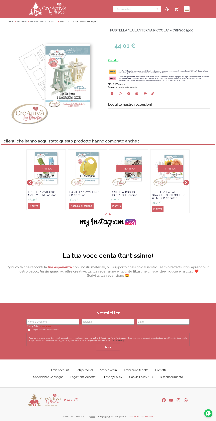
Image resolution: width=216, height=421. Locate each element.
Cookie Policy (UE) (141, 377)
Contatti (160, 370)
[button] (112, 93)
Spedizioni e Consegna (48, 377)
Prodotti (21, 22)
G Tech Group (132, 417)
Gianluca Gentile (146, 417)
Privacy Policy (118, 341)
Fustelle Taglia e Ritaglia (43, 22)
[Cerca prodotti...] (133, 9)
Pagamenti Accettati (83, 377)
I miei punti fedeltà (136, 370)
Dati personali (85, 370)
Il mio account (59, 370)
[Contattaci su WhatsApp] (208, 413)
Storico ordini (108, 370)
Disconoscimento (171, 377)
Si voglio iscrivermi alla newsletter (45, 330)
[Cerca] (157, 9)
